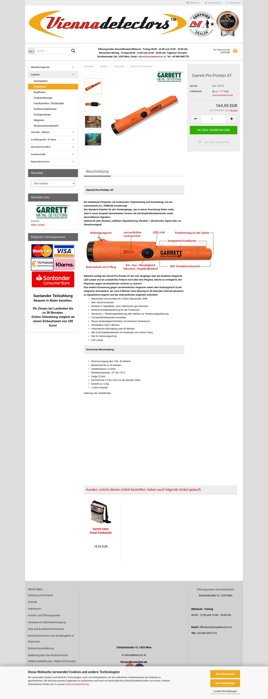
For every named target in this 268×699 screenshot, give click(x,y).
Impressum (34, 608)
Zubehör (35, 74)
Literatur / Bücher (40, 132)
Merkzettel (233, 2)
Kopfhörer (40, 92)
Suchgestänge (42, 114)
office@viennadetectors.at (152, 56)
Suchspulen (41, 81)
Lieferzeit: (196, 91)
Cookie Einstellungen (225, 691)
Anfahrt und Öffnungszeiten (44, 615)
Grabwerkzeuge (43, 97)
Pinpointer (40, 86)
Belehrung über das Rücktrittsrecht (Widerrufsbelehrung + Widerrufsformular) (52, 658)
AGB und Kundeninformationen (46, 628)
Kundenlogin (213, 2)
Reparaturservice (40, 161)
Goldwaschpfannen (45, 108)
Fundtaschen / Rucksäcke (49, 103)
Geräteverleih (38, 154)
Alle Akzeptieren (225, 674)
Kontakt (32, 601)
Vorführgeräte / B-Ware (43, 139)
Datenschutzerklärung (77, 684)
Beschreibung (97, 171)
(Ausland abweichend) (222, 95)
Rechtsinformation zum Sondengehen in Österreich (51, 638)
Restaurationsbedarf (46, 125)
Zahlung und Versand (40, 595)
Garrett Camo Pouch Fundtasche (101, 530)
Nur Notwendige (225, 683)
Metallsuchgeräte (40, 67)
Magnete (39, 120)
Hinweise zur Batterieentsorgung (47, 622)
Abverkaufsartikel (40, 146)
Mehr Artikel (38, 224)
